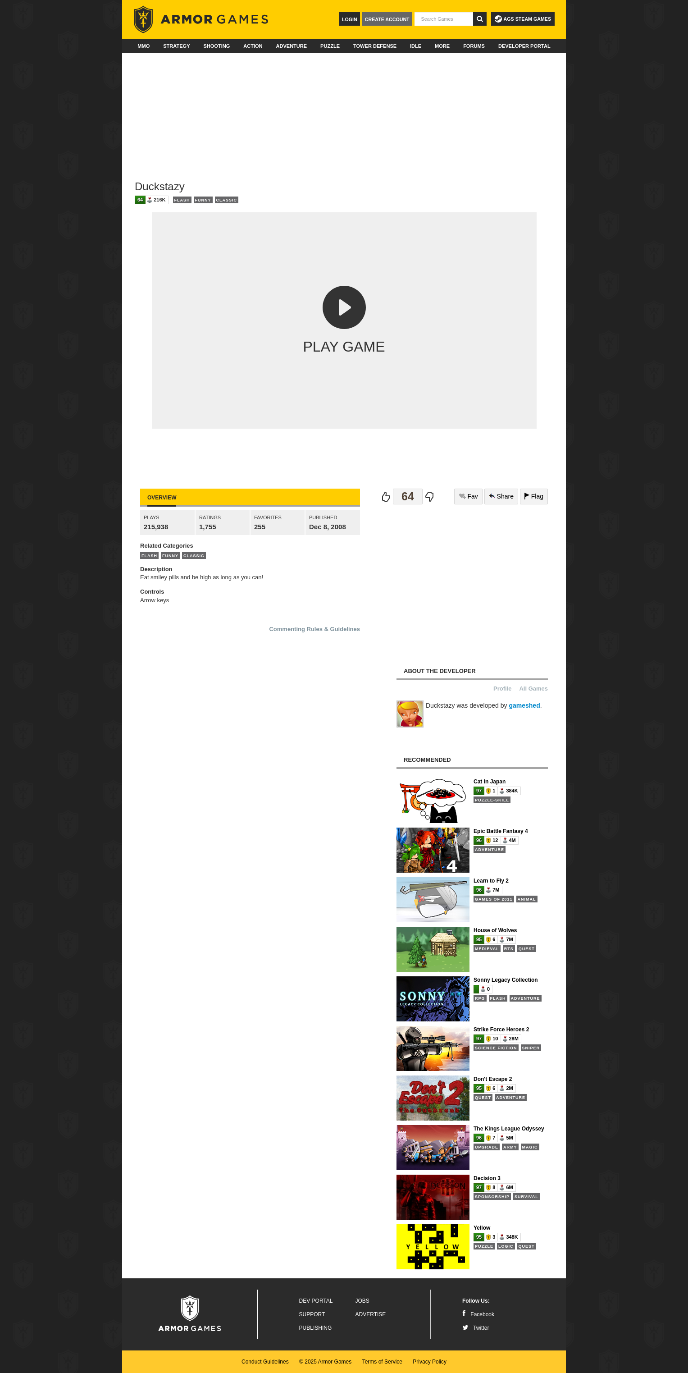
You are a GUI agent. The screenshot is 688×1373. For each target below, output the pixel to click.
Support (312, 1314)
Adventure (291, 46)
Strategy (176, 46)
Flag (533, 496)
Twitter (475, 1328)
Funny (203, 200)
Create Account (387, 19)
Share (501, 496)
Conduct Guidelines (265, 1362)
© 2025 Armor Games (325, 1362)
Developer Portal (524, 46)
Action (252, 46)
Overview (161, 497)
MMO (143, 46)
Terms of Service (382, 1362)
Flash (182, 200)
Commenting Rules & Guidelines (314, 629)
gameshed (524, 705)
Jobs (362, 1301)
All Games (533, 688)
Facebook (478, 1314)
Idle (415, 46)
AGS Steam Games (523, 19)
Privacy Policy (430, 1362)
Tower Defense (374, 46)
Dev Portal (316, 1301)
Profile (502, 688)
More (442, 46)
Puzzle (330, 46)
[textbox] (444, 19)
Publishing (315, 1328)
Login (349, 19)
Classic (226, 200)
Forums (474, 46)
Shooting (216, 46)
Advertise (370, 1314)
